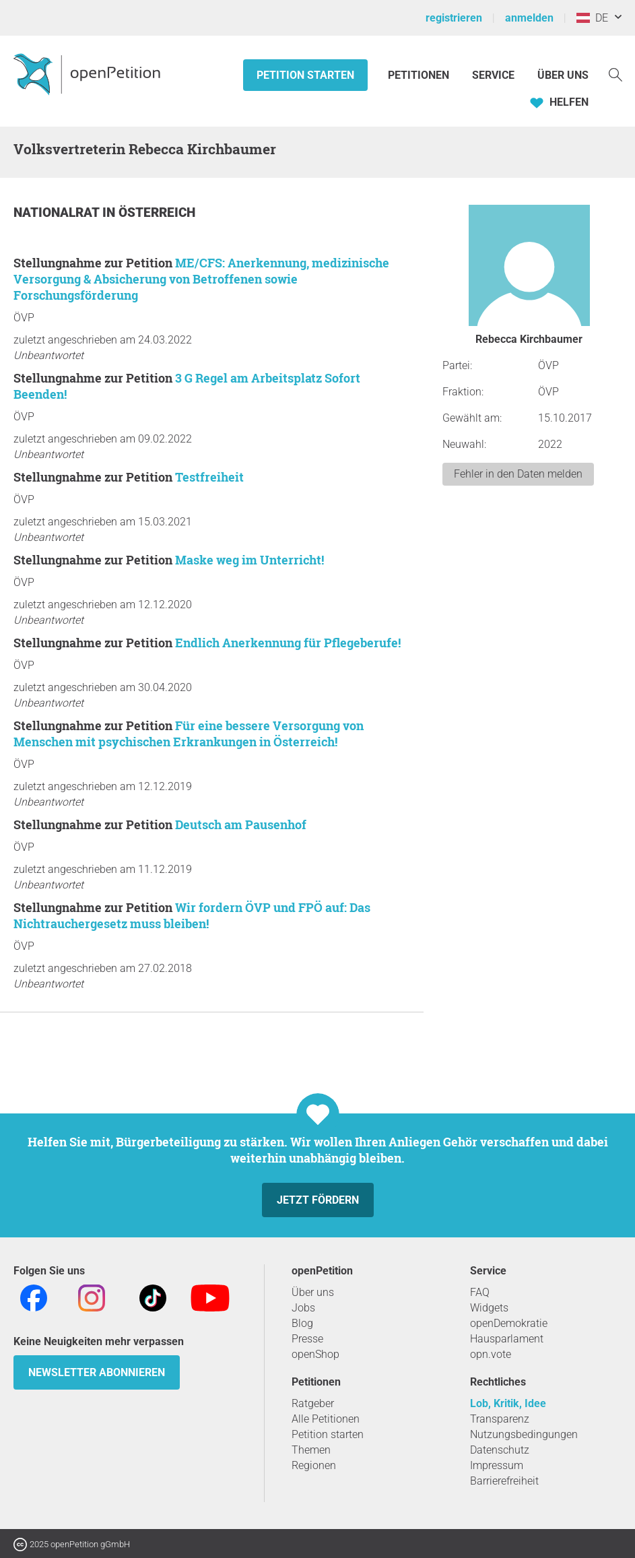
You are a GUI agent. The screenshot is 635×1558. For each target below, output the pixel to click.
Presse (307, 1338)
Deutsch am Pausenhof (240, 824)
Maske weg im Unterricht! (249, 560)
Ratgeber (313, 1403)
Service (493, 75)
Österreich (157, 212)
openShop (315, 1354)
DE (592, 17)
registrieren (454, 17)
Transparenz (499, 1419)
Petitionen (420, 75)
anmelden (529, 17)
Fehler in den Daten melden (518, 473)
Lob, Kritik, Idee (508, 1403)
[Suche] (615, 74)
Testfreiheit (209, 477)
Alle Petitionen (326, 1419)
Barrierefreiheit (504, 1480)
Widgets (489, 1307)
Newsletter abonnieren (96, 1372)
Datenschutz (499, 1449)
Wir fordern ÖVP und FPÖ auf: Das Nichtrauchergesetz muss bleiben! (191, 915)
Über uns (313, 1292)
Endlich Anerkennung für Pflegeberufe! (288, 643)
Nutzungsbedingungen (524, 1434)
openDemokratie (508, 1323)
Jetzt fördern (318, 1200)
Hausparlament (506, 1338)
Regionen (314, 1465)
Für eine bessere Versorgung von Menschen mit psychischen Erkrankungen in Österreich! (188, 733)
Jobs (303, 1307)
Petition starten (305, 75)
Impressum (496, 1465)
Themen (311, 1449)
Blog (302, 1323)
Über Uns (563, 75)
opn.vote (490, 1354)
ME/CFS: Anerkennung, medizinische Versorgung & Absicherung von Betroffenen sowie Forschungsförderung (201, 279)
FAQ (480, 1292)
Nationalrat (57, 212)
